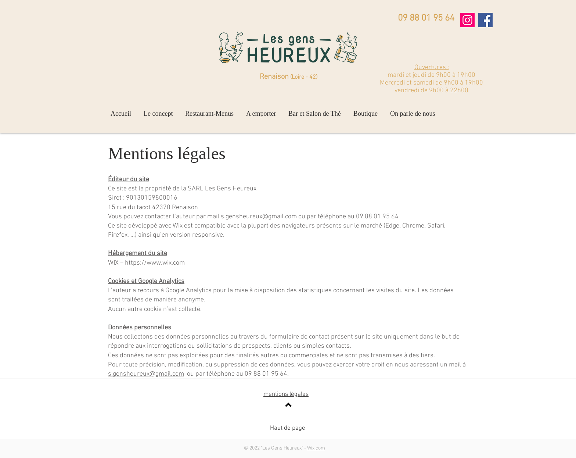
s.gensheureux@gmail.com (259, 217)
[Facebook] (485, 20)
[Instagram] (467, 20)
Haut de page (287, 428)
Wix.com (316, 448)
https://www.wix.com (155, 263)
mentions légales (286, 394)
